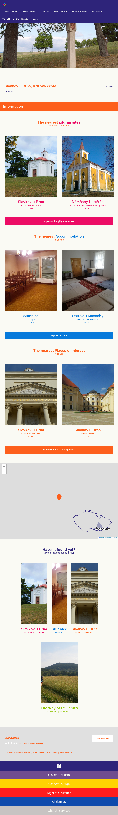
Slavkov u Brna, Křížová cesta (30, 86)
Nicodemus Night (59, 784)
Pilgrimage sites (11, 11)
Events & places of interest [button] (54, 11)
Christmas (59, 801)
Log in (35, 19)
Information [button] (98, 11)
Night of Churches (59, 793)
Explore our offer (59, 335)
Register (24, 19)
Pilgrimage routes (79, 11)
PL (13, 19)
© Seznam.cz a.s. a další (111, 537)
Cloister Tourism (59, 775)
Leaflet (101, 537)
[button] (59, 497)
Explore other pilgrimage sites (59, 221)
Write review (103, 738)
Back (109, 86)
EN (8, 19)
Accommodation (30, 11)
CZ (3, 19)
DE (17, 19)
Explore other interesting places (59, 449)
